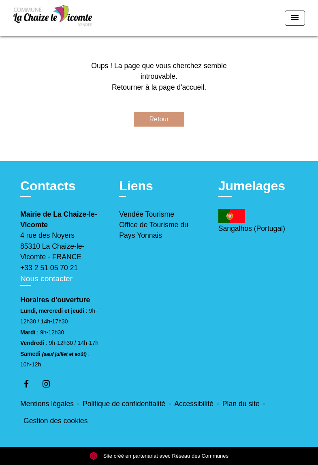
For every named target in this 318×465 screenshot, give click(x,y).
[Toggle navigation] (295, 18)
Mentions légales (47, 404)
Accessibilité (193, 404)
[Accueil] (64, 18)
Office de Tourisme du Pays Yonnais (153, 230)
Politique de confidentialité (124, 404)
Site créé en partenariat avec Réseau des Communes (159, 456)
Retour (159, 119)
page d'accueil (181, 87)
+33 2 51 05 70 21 (49, 268)
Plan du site (241, 404)
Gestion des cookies (55, 421)
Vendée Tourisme (146, 214)
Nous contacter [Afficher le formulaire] (46, 278)
